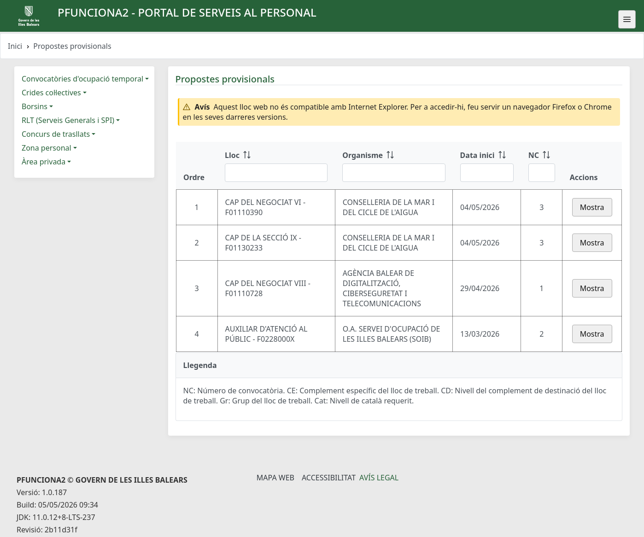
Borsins (34, 106)
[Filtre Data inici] (487, 172)
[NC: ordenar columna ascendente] (541, 166)
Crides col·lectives (51, 93)
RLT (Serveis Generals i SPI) (68, 120)
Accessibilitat (329, 478)
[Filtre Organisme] (393, 172)
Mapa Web (275, 478)
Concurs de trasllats (56, 134)
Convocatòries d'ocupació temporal (82, 79)
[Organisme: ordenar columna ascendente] (393, 166)
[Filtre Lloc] (276, 172)
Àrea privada (43, 162)
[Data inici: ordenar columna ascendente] (487, 166)
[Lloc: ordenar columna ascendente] (276, 166)
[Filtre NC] (541, 172)
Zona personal (46, 148)
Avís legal (378, 478)
